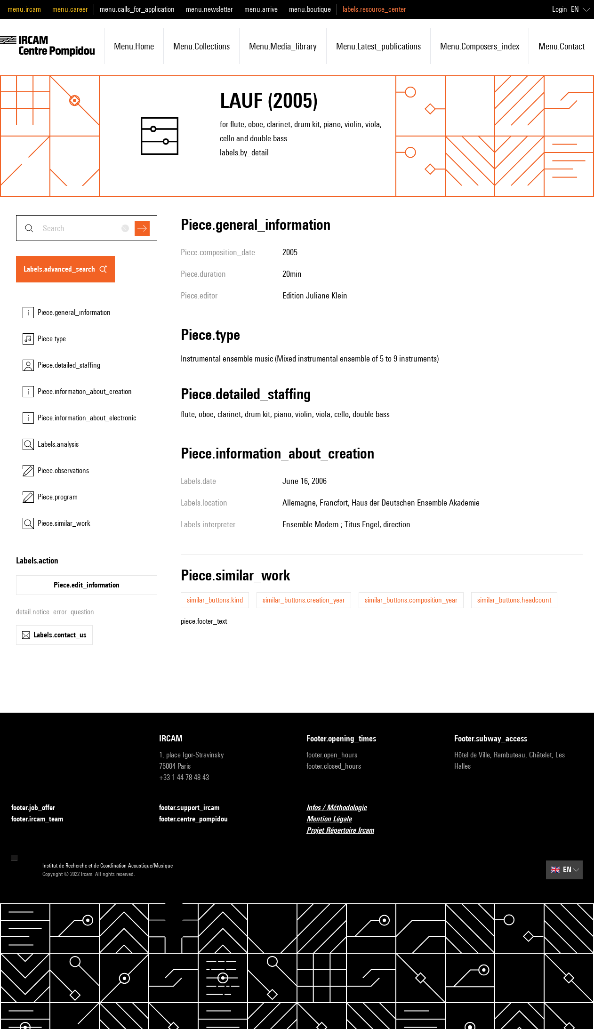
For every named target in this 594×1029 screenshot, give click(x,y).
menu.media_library (283, 46)
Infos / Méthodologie (342, 808)
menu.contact (561, 46)
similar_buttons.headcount (514, 599)
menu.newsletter (209, 9)
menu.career (70, 9)
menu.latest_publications (378, 46)
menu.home (134, 46)
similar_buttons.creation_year (304, 599)
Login (559, 9)
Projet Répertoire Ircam (345, 831)
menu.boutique (310, 9)
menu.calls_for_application (137, 9)
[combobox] (86, 228)
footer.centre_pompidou (199, 819)
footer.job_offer (38, 808)
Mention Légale (334, 819)
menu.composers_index (479, 46)
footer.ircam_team (42, 819)
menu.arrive (261, 9)
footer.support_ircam (195, 808)
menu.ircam (24, 9)
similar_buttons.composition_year (411, 599)
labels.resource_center (374, 9)
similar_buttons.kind (215, 599)
